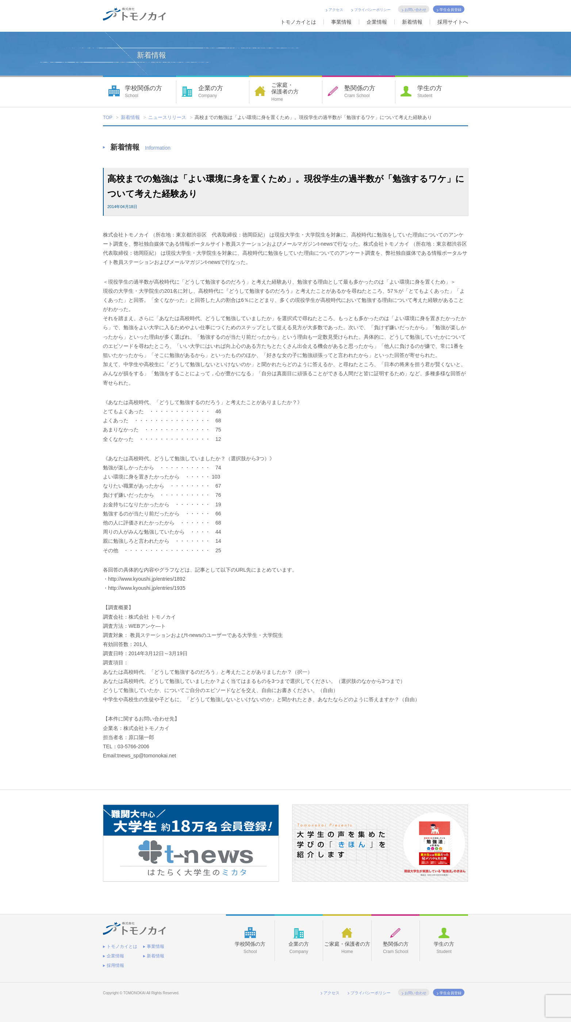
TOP (108, 117)
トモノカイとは (298, 22)
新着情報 (412, 22)
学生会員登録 (450, 10)
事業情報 (341, 22)
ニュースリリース (168, 117)
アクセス (336, 10)
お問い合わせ (415, 10)
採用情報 (115, 962)
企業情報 (377, 22)
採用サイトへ (452, 22)
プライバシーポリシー (372, 10)
